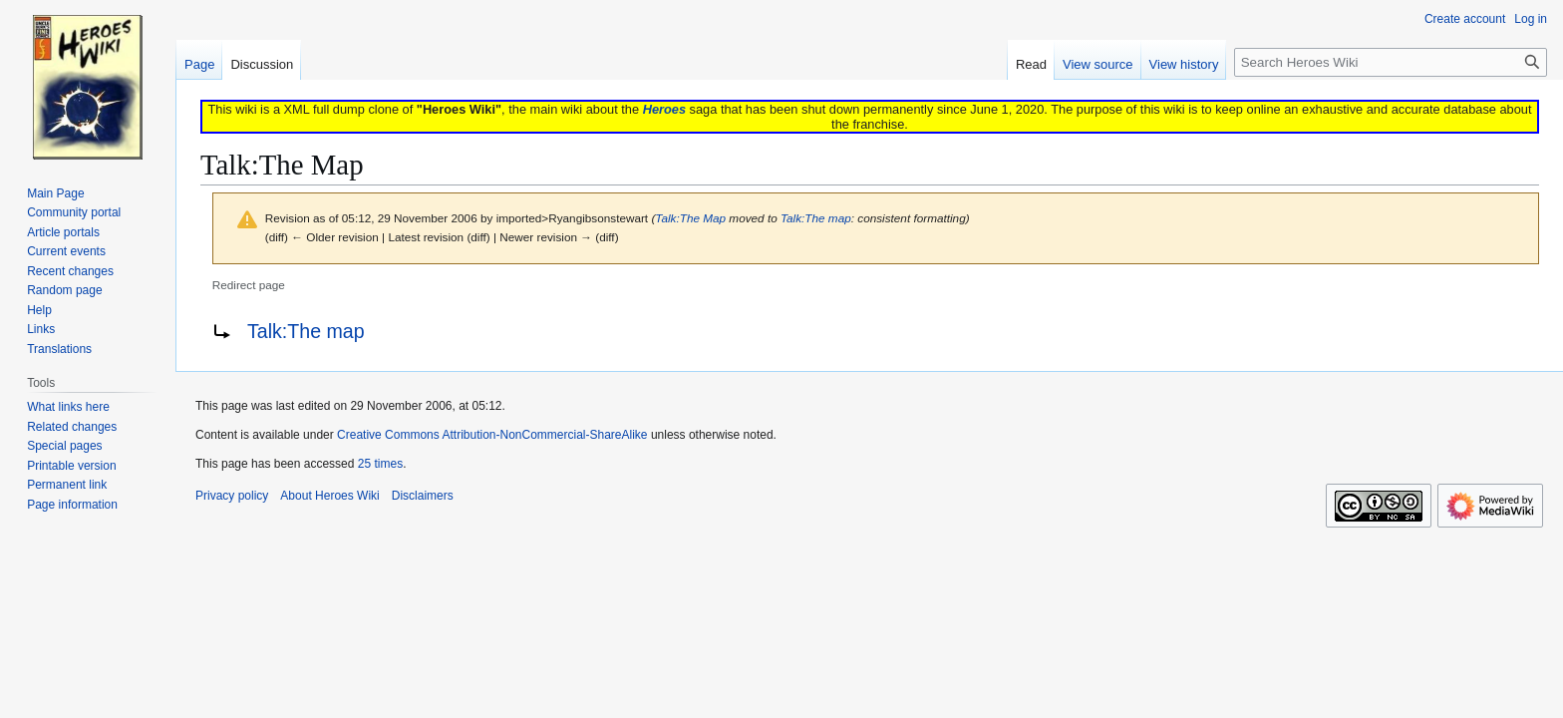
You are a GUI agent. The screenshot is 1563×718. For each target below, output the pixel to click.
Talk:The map (816, 217)
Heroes (664, 109)
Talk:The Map (690, 217)
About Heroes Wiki (329, 496)
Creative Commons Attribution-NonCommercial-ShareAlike (492, 435)
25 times (380, 464)
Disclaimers (423, 496)
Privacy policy (231, 496)
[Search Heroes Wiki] (1390, 62)
